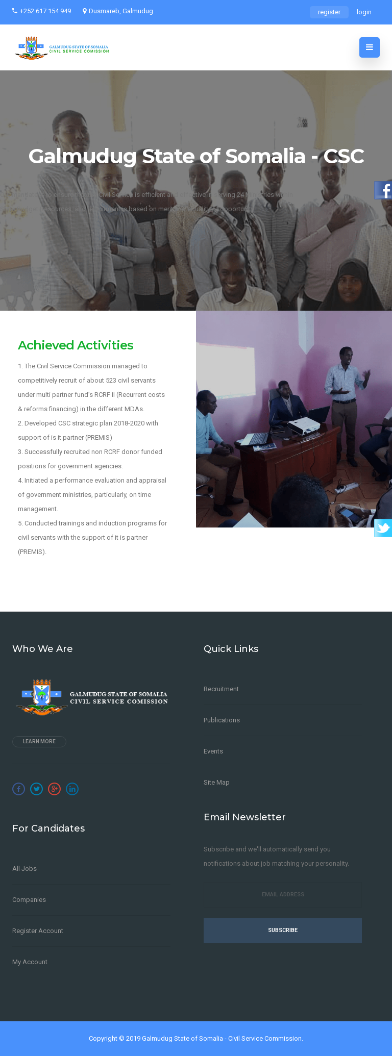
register (329, 12)
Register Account (37, 931)
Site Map (217, 782)
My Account (29, 962)
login (364, 12)
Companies (29, 899)
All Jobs (24, 868)
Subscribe (283, 930)
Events (213, 751)
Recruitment (221, 689)
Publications (222, 720)
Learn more (39, 741)
